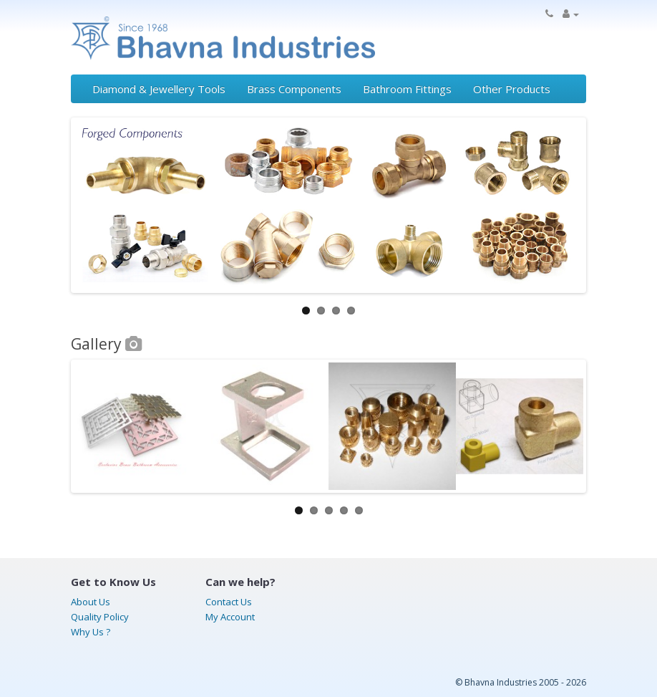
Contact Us (228, 601)
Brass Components (294, 89)
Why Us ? (90, 631)
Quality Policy (100, 616)
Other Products (511, 89)
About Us (90, 601)
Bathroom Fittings (407, 89)
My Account (230, 616)
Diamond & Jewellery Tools (158, 89)
